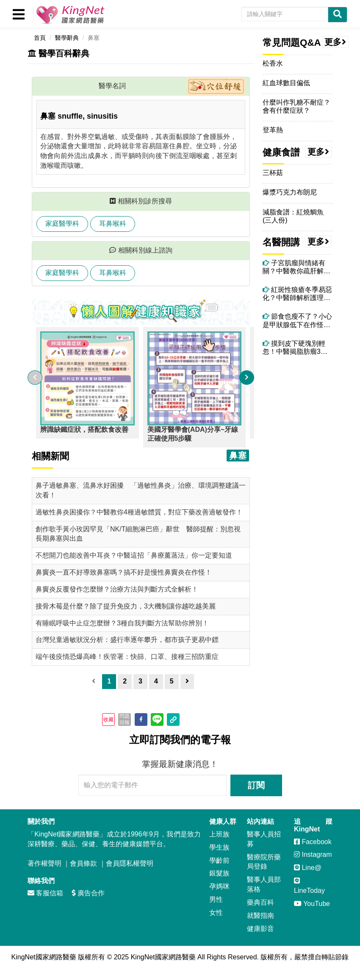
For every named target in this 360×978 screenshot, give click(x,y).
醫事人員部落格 (264, 884)
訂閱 (256, 785)
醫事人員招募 (264, 839)
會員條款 (83, 863)
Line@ (307, 867)
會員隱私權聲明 (129, 863)
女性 (216, 912)
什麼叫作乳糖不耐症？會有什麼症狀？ (296, 106)
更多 (335, 42)
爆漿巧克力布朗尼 (290, 192)
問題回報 (124, 719)
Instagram (313, 854)
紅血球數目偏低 (286, 82)
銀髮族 (219, 873)
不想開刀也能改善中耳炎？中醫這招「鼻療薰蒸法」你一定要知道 (134, 555)
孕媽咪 (219, 886)
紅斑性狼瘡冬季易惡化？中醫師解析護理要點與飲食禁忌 (297, 294)
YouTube (312, 903)
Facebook (313, 841)
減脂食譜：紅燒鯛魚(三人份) (293, 216)
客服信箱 (45, 893)
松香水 (273, 63)
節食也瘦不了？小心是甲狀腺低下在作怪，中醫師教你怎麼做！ (297, 320)
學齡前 (219, 860)
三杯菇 (273, 172)
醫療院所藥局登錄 (264, 861)
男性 (216, 899)
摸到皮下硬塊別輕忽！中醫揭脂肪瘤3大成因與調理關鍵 (295, 348)
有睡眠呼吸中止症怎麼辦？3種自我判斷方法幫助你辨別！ (122, 623)
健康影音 (260, 928)
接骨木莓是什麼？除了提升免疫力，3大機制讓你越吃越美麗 (126, 606)
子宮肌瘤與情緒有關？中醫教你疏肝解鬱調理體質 (296, 267)
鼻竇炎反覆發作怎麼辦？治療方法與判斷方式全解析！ (117, 589)
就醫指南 (260, 915)
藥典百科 (260, 902)
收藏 (108, 719)
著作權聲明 (44, 863)
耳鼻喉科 (112, 223)
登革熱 (273, 129)
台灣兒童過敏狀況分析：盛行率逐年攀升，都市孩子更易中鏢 (127, 639)
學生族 (219, 847)
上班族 (219, 834)
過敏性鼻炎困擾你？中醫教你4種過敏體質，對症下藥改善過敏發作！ (139, 512)
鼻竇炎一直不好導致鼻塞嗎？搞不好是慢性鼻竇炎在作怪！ (124, 572)
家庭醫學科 (62, 223)
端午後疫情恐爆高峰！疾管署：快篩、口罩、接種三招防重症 (127, 656)
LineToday (309, 885)
